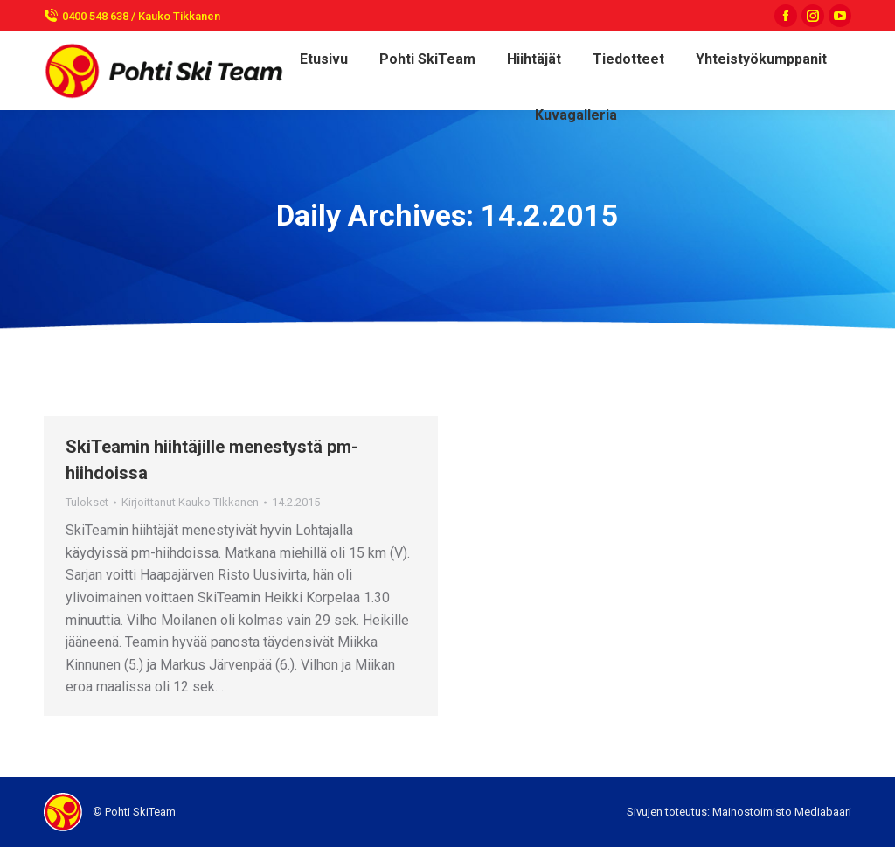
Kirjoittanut (190, 502)
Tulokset (87, 502)
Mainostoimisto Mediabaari (781, 811)
